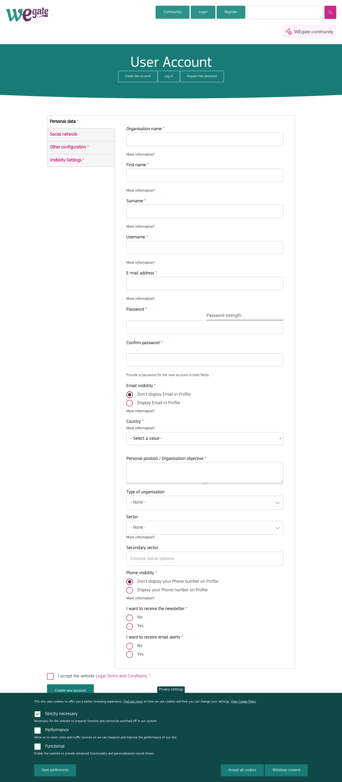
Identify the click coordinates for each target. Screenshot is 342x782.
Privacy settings (171, 691)
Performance (57, 732)
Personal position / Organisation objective (166, 459)
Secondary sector (142, 548)
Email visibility (141, 386)
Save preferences (55, 772)
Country (135, 422)
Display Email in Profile (158, 403)
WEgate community (313, 31)
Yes (140, 626)
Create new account (141, 78)
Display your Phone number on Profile (172, 590)
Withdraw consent (286, 772)
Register (231, 12)
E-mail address (141, 273)
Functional (55, 748)
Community (172, 12)
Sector (132, 517)
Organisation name (145, 129)
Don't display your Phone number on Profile (177, 581)
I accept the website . (104, 676)
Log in (169, 76)
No (139, 617)
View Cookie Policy (243, 703)
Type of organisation (145, 492)
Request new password (202, 76)
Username (137, 237)
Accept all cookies (242, 772)
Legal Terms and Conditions (121, 676)
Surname (136, 201)
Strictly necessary (61, 716)
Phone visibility (141, 573)
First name (137, 165)
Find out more (133, 703)
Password (136, 309)
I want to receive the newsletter (156, 609)
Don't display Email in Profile (164, 394)
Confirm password (144, 343)
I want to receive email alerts (154, 637)
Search (330, 12)
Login (203, 12)
